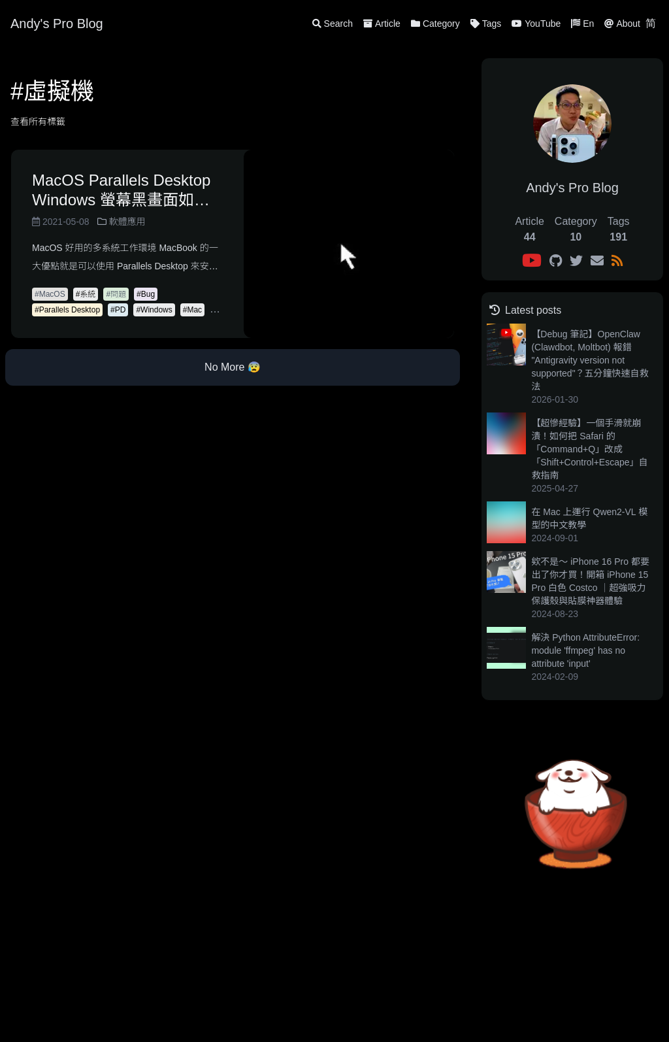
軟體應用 (121, 221)
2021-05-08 (61, 221)
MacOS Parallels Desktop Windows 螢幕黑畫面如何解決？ (121, 190)
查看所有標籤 (37, 121)
